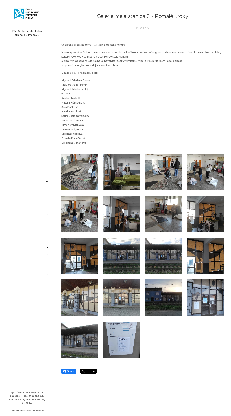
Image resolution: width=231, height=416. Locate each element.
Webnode (39, 410)
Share (68, 371)
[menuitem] (27, 104)
